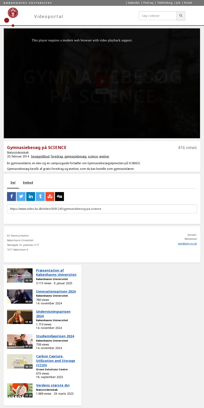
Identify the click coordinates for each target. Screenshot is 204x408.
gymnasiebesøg (75, 156)
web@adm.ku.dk (187, 243)
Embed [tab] (28, 183)
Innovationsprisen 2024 (56, 291)
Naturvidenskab (18, 152)
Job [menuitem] (178, 3)
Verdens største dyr (53, 385)
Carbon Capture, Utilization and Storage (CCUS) (55, 360)
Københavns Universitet (52, 279)
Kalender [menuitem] (134, 3)
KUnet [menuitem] (188, 3)
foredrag (57, 156)
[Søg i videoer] (158, 15)
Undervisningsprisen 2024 (53, 313)
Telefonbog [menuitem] (165, 3)
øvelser (104, 156)
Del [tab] (13, 183)
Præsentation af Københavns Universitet (56, 272)
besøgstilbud (40, 156)
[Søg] (180, 15)
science (93, 156)
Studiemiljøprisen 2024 (55, 336)
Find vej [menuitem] (148, 3)
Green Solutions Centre (52, 369)
